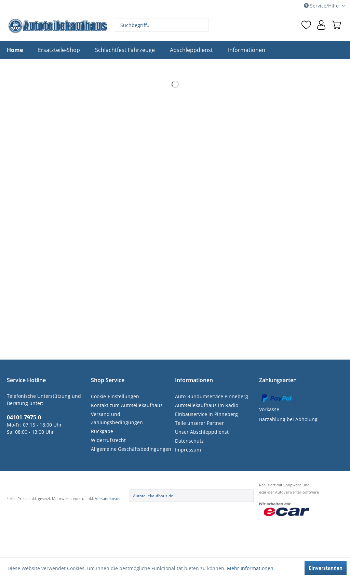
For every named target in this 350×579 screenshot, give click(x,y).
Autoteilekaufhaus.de (153, 496)
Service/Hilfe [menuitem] (322, 5)
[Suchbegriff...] (162, 25)
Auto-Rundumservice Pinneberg (211, 396)
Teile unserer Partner (199, 423)
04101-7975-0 (24, 417)
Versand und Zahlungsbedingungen (117, 418)
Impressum (188, 449)
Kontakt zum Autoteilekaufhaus (127, 405)
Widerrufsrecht (108, 440)
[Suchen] (203, 25)
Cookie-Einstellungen (115, 396)
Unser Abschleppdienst (202, 432)
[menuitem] (162, 25)
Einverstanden (325, 568)
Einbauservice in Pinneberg (206, 414)
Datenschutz (189, 440)
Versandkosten (108, 498)
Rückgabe (102, 431)
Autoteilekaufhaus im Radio (206, 405)
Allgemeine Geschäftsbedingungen (131, 449)
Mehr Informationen (250, 568)
